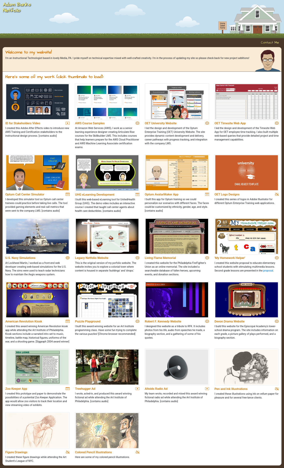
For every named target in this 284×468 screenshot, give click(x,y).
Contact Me (270, 42)
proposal (268, 270)
